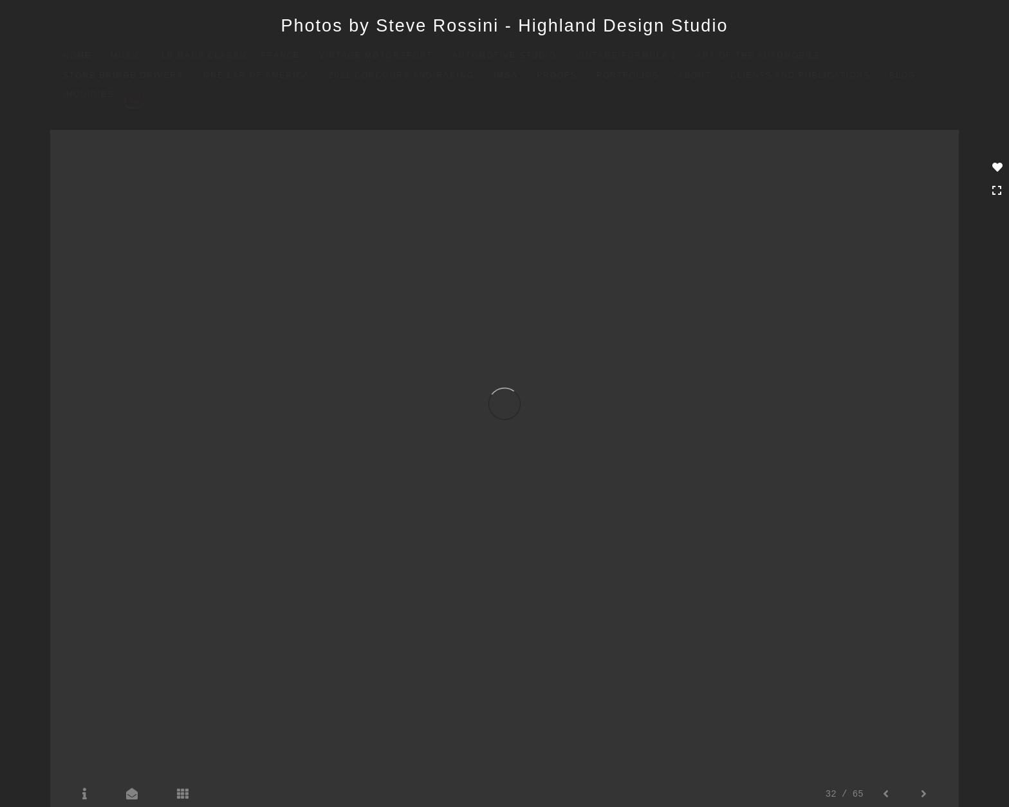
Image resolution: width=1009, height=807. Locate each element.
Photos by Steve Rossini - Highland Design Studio (504, 25)
